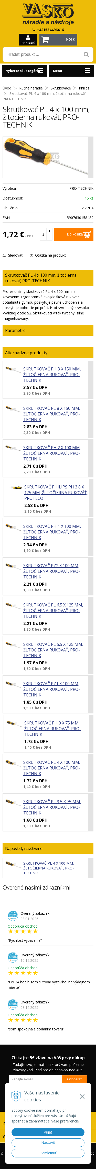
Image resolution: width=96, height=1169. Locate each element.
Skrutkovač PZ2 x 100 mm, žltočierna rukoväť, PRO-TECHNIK (51, 571)
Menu (57, 71)
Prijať (48, 1132)
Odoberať (74, 1079)
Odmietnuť (48, 1153)
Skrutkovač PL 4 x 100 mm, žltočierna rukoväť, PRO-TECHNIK (51, 767)
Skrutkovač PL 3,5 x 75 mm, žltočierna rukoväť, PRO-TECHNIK (52, 807)
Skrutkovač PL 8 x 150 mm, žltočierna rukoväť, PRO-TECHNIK (51, 413)
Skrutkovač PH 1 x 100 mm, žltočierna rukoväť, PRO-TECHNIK (52, 531)
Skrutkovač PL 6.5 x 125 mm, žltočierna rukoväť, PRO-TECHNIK (53, 610)
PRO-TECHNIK (81, 188)
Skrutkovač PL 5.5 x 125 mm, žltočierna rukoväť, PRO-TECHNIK (53, 649)
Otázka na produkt (48, 255)
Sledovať (13, 255)
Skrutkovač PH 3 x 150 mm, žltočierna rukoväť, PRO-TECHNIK (52, 374)
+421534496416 (50, 29)
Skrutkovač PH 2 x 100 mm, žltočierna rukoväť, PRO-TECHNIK (52, 453)
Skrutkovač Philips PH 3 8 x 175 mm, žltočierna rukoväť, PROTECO (56, 492)
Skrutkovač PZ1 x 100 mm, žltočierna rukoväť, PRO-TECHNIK (51, 689)
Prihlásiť (28, 42)
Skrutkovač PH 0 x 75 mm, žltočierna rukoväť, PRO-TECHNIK (52, 728)
